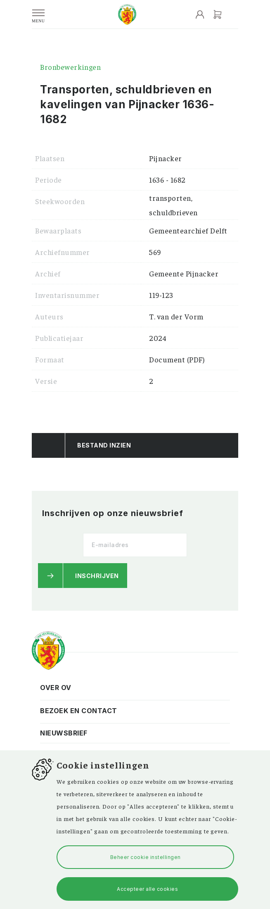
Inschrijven (97, 575)
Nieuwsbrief (64, 733)
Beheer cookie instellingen (145, 857)
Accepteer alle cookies (147, 889)
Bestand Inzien (104, 445)
